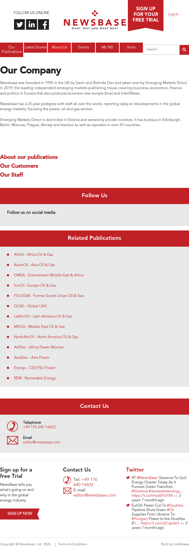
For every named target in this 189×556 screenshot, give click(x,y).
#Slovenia (140, 491)
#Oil (170, 510)
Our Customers (19, 166)
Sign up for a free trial (145, 15)
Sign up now (19, 514)
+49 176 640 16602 (39, 427)
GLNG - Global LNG (30, 306)
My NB (107, 47)
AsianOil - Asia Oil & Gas (34, 265)
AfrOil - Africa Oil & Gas (33, 255)
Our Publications (12, 50)
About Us (59, 47)
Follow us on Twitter (19, 24)
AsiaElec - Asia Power (31, 358)
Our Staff (11, 175)
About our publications (28, 157)
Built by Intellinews (175, 544)
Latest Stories (36, 47)
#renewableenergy (164, 491)
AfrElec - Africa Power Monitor (39, 347)
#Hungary (140, 519)
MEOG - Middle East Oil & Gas (39, 327)
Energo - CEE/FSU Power (34, 368)
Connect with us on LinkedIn (31, 24)
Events (83, 47)
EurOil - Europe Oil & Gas (35, 286)
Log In (173, 14)
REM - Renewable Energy (35, 378)
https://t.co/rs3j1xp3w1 (160, 523)
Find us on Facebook (43, 24)
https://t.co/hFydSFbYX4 (152, 496)
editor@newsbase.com (42, 442)
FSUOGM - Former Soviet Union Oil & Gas (49, 296)
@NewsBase (147, 478)
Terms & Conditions (72, 544)
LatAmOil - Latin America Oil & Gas (43, 316)
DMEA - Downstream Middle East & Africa (49, 275)
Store (131, 47)
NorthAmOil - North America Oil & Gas (46, 337)
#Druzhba (175, 506)
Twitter (135, 470)
